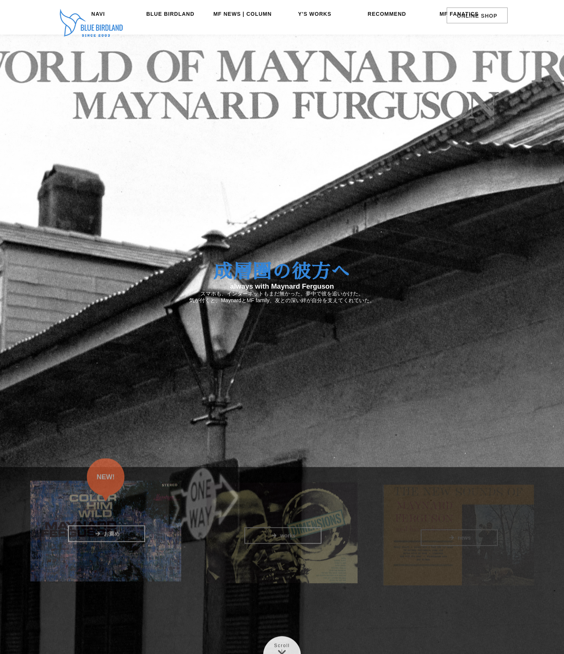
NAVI (98, 43)
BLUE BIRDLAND (170, 43)
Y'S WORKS (315, 43)
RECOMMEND (387, 43)
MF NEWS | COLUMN (242, 43)
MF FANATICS (459, 43)
